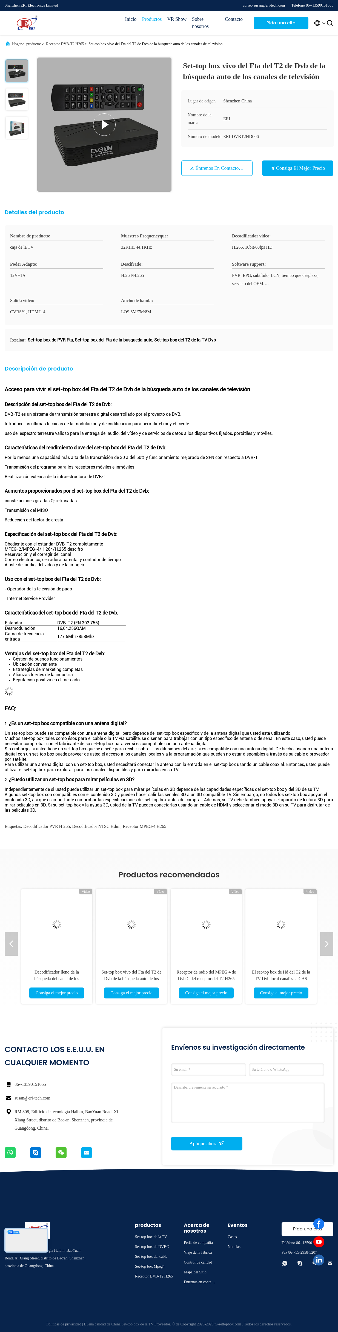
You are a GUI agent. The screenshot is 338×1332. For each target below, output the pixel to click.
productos (33, 44)
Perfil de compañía (198, 1243)
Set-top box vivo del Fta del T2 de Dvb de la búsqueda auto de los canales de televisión (132, 978)
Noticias (234, 1247)
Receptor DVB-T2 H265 (65, 44)
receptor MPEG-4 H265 (144, 826)
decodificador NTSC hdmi (96, 826)
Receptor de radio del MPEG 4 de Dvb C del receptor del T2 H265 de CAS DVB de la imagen (206, 978)
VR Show (177, 19)
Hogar (17, 44)
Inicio (130, 19)
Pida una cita (281, 23)
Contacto (234, 19)
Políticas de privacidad (63, 1324)
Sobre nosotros (200, 22)
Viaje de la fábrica (198, 1252)
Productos (152, 19)
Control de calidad (198, 1262)
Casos (232, 1237)
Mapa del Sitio (195, 1272)
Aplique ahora (207, 1143)
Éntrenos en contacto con (222, 168)
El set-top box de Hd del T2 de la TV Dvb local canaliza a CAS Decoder (281, 978)
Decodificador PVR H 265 (46, 826)
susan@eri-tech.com (32, 1098)
